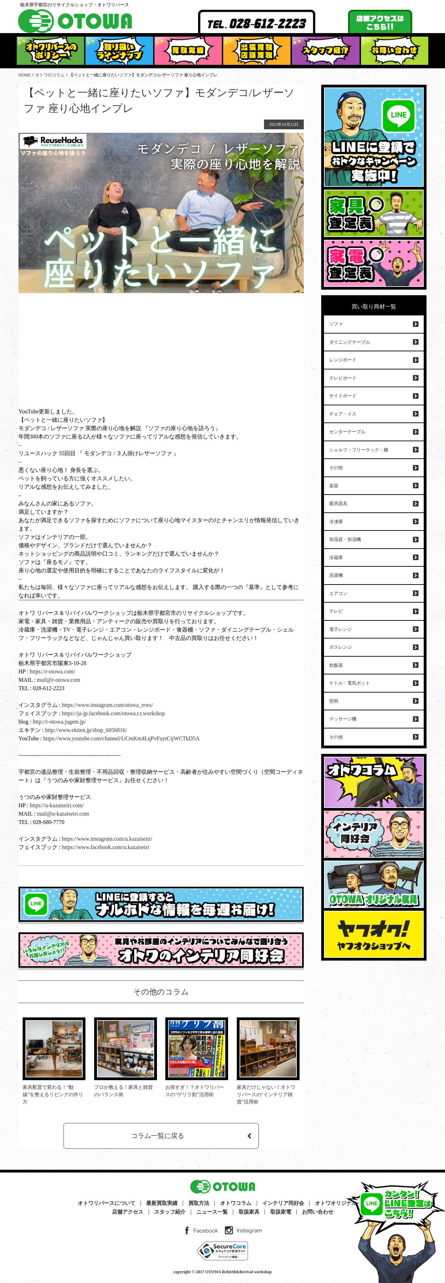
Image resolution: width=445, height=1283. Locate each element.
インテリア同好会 (283, 1206)
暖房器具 (338, 503)
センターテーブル (347, 431)
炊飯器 (336, 665)
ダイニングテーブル (349, 342)
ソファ (336, 324)
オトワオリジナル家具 (341, 1206)
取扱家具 (249, 1214)
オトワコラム (235, 1206)
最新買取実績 (162, 1206)
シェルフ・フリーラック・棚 (358, 449)
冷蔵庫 (336, 557)
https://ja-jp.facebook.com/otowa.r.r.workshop (113, 713)
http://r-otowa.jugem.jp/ (59, 722)
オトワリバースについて (106, 1206)
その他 (336, 467)
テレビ (336, 611)
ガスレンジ (340, 647)
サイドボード (342, 395)
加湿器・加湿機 (345, 539)
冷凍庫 (336, 521)
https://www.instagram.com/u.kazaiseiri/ (107, 839)
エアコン (338, 593)
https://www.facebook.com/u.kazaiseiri (105, 847)
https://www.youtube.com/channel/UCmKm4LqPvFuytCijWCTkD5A (121, 738)
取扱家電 (280, 1214)
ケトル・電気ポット (349, 683)
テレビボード (342, 378)
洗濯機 (336, 575)
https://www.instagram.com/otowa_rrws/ (106, 705)
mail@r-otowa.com (58, 680)
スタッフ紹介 (170, 1214)
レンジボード (342, 359)
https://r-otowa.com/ (52, 671)
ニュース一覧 (212, 1214)
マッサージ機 (342, 718)
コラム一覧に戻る (158, 1137)
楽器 (333, 485)
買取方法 (198, 1206)
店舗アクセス (127, 1214)
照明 (333, 701)
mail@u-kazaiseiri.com (63, 814)
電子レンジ (340, 629)
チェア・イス (342, 414)
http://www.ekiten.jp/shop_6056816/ (85, 730)
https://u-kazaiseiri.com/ (57, 805)
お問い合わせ (317, 1214)
